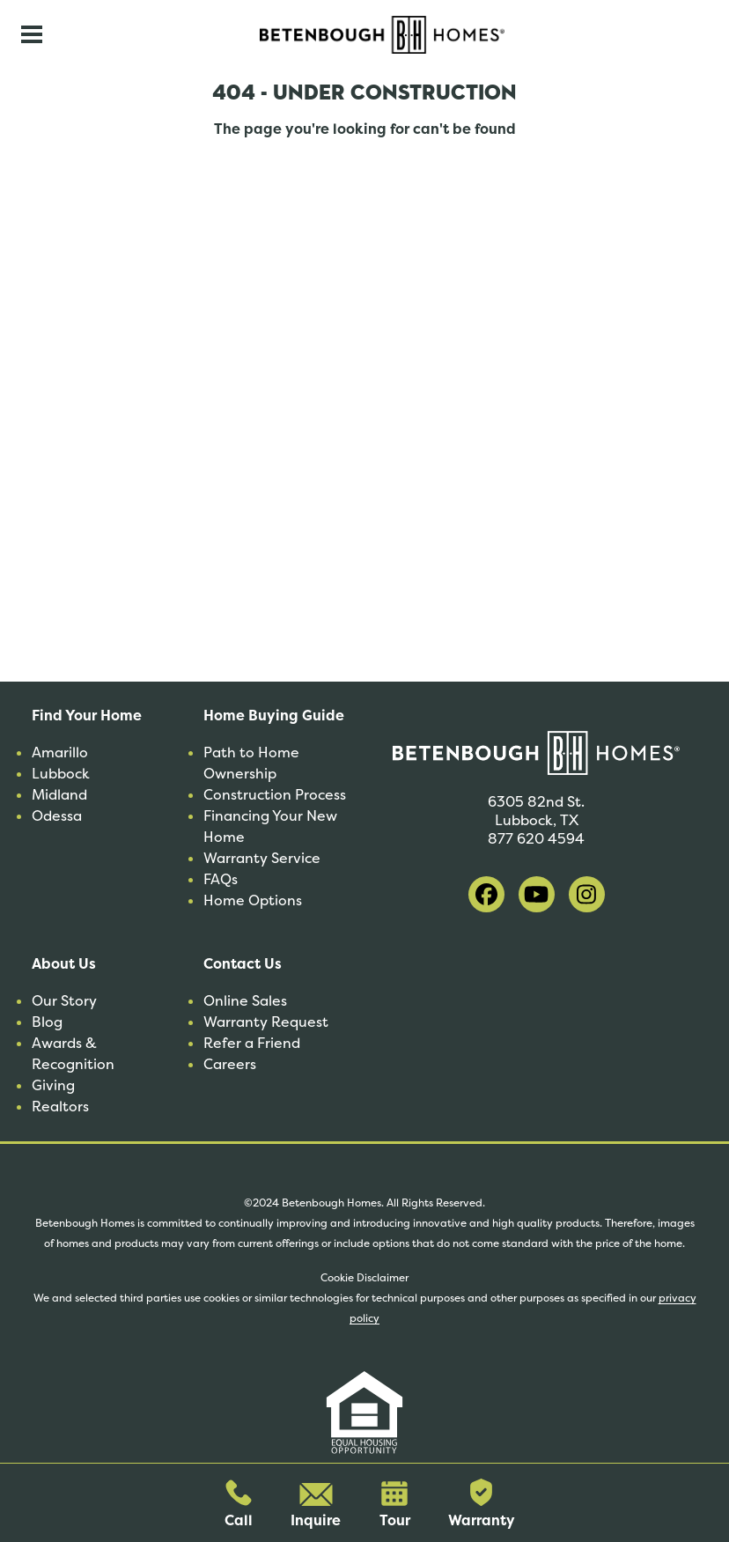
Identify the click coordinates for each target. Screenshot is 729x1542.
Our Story (64, 1001)
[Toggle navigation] (31, 34)
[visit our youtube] (537, 894)
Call (239, 1504)
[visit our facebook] (486, 894)
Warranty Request (265, 1022)
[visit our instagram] (587, 894)
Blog (47, 1022)
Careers (229, 1064)
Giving (53, 1085)
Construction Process (274, 795)
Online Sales (245, 1001)
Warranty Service (261, 858)
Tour (394, 1505)
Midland (59, 795)
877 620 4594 (536, 839)
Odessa (57, 816)
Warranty (481, 1504)
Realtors (60, 1106)
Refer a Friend (251, 1043)
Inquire (316, 1506)
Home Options (252, 900)
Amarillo (60, 752)
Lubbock (61, 773)
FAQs (220, 879)
